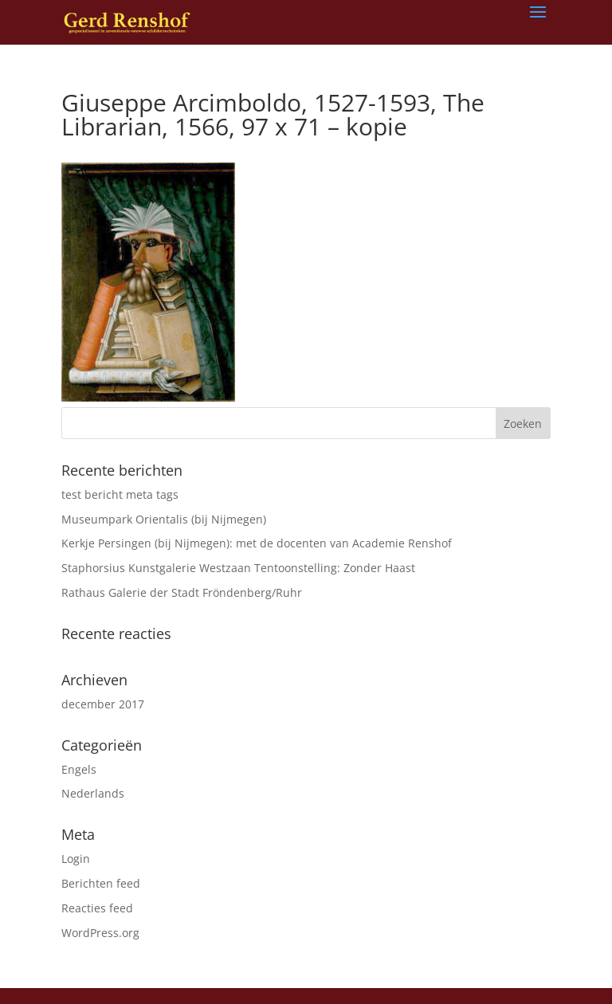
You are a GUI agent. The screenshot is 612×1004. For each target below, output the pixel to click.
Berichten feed (100, 883)
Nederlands (92, 793)
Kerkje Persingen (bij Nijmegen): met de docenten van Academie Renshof (256, 543)
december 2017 (102, 704)
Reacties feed (97, 908)
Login (75, 858)
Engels (78, 769)
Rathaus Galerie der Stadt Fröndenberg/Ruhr (181, 592)
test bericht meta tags (119, 494)
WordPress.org (100, 932)
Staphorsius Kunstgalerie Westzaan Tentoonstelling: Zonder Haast (238, 567)
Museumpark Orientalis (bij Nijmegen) (163, 519)
